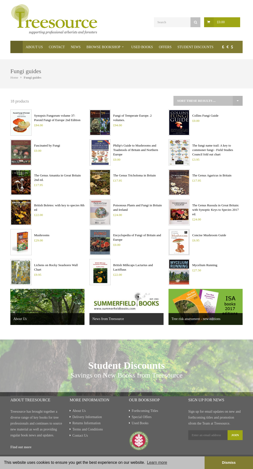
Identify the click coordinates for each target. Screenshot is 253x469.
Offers (165, 47)
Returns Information (86, 423)
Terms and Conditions (87, 429)
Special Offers (141, 417)
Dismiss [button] (228, 463)
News (76, 47)
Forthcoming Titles (145, 411)
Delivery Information (87, 417)
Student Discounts (195, 47)
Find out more (20, 447)
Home (16, 47)
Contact (57, 47)
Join (235, 435)
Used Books (142, 47)
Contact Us (80, 435)
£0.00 (221, 22)
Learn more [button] (157, 462)
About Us (34, 47)
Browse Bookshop (103, 47)
